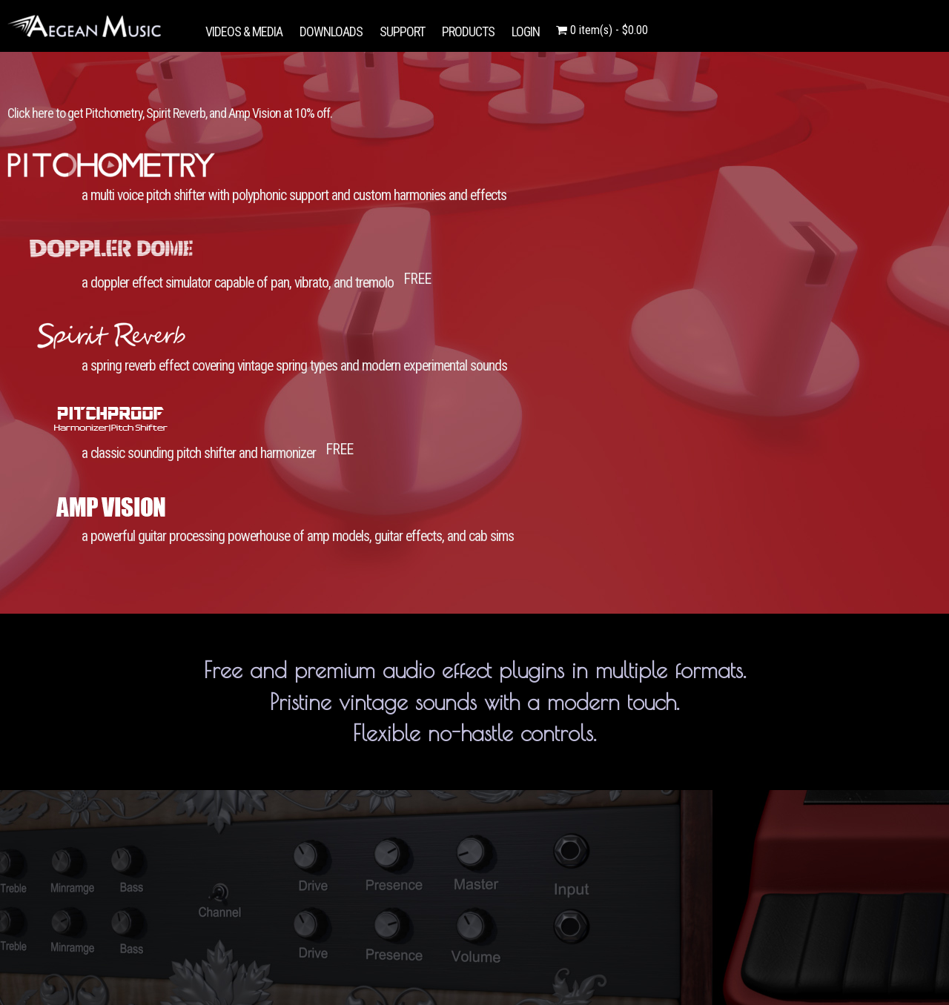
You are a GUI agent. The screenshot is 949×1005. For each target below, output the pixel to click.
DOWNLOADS (331, 31)
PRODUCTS (468, 31)
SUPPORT (402, 31)
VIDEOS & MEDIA (243, 31)
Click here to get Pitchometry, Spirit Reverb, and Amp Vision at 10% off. (169, 113)
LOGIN (526, 31)
